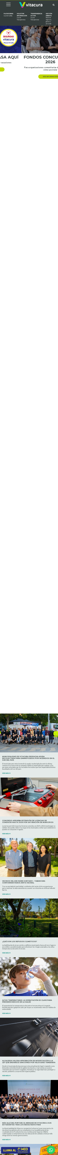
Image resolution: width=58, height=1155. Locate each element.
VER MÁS (6, 773)
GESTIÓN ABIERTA (49, 19)
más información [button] (29, 69)
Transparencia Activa (36, 17)
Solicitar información (22, 17)
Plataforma (8, 15)
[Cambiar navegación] (6, 5)
